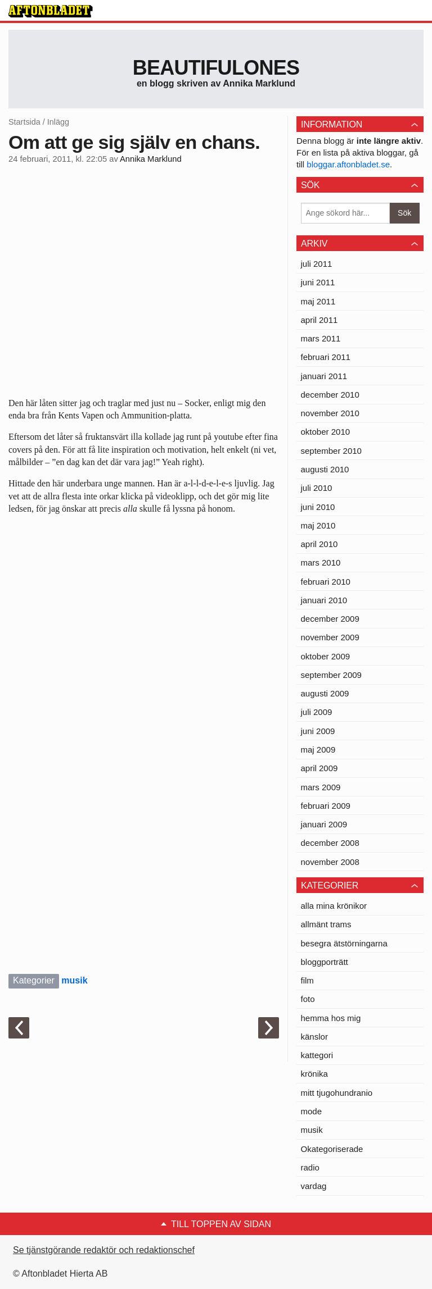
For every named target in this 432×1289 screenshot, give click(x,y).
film (307, 980)
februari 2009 (325, 805)
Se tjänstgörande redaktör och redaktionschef (104, 1250)
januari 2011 (324, 376)
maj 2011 (318, 301)
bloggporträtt (324, 962)
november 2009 (330, 637)
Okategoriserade (332, 1149)
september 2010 (331, 451)
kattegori (317, 1055)
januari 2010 (324, 600)
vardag (314, 1186)
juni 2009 (318, 731)
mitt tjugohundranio (337, 1092)
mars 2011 (321, 338)
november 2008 (330, 862)
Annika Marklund (151, 158)
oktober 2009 (325, 656)
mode (311, 1111)
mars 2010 (321, 562)
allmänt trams (326, 924)
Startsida (24, 121)
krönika (314, 1073)
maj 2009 (318, 749)
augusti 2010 (325, 469)
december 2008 (330, 843)
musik (74, 980)
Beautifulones (216, 67)
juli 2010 (316, 488)
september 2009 (331, 675)
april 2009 (319, 768)
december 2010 (330, 394)
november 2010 (330, 413)
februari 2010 (325, 581)
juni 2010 (318, 507)
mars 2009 (321, 787)
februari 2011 (325, 357)
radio (310, 1167)
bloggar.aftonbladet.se (348, 164)
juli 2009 (316, 712)
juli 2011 (316, 263)
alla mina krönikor (334, 905)
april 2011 (319, 320)
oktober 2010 (325, 431)
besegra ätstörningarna (344, 943)
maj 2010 (318, 525)
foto (308, 999)
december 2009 (330, 618)
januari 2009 (324, 824)
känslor (314, 1036)
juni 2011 (318, 282)
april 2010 (319, 544)
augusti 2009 (325, 693)
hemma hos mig (331, 1018)
